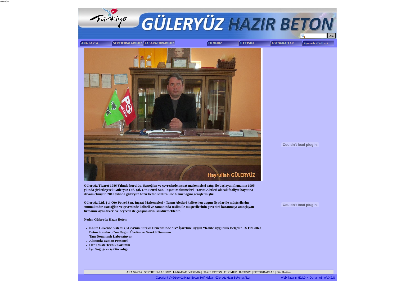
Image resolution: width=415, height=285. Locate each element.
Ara (331, 35)
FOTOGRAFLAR (264, 272)
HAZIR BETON (212, 272)
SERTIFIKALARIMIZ (157, 272)
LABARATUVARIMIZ (187, 272)
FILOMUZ (230, 272)
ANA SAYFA (134, 272)
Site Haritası (284, 272)
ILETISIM (245, 272)
